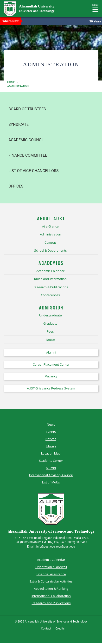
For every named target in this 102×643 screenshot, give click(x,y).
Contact (46, 628)
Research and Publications (51, 603)
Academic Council (26, 140)
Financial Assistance (51, 574)
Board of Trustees (27, 109)
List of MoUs (51, 482)
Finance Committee (27, 155)
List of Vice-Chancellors (33, 170)
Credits (60, 628)
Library (51, 446)
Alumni (51, 468)
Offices (15, 186)
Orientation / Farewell (51, 567)
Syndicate (18, 124)
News (51, 424)
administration (18, 86)
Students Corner (51, 460)
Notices (50, 439)
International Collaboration (51, 596)
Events (51, 431)
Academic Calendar (51, 559)
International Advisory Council (51, 475)
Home (11, 82)
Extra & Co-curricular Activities (51, 581)
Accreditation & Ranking (51, 588)
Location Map (51, 453)
